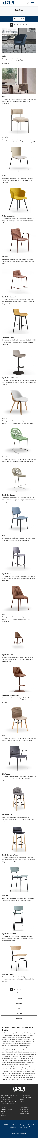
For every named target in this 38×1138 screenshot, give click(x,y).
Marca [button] (19, 993)
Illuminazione (24, 1109)
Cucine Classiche (25, 1097)
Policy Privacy (23, 1127)
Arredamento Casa (18, 13)
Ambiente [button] (19, 998)
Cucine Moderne (25, 1095)
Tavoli (22, 1100)
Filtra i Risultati (19, 19)
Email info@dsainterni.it (8, 1104)
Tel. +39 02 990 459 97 (9, 1102)
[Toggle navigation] (32, 3)
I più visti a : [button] (19, 1019)
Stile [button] (19, 1008)
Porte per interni (25, 1107)
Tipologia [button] (19, 1013)
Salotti (3, 1112)
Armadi (3, 1116)
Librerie (3, 1107)
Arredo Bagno (24, 1114)
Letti (2, 1114)
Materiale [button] (19, 1003)
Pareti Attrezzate (6, 1109)
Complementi (24, 1112)
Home (12, 13)
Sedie (26, 13)
